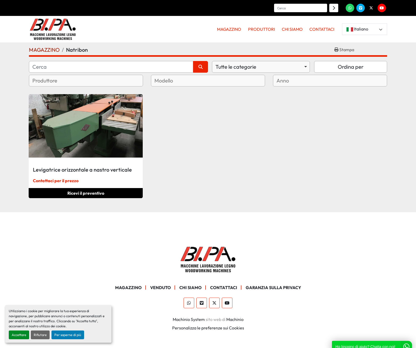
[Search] (300, 8)
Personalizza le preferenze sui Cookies (208, 327)
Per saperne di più (67, 335)
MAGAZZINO (229, 29)
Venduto (160, 287)
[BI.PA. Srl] (208, 259)
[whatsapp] (350, 8)
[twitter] (371, 8)
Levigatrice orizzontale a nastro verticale (82, 169)
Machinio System (189, 319)
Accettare (19, 335)
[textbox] (51, 81)
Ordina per (350, 66)
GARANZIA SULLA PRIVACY (273, 287)
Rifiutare (40, 335)
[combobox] (261, 67)
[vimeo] (360, 8)
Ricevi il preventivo (85, 193)
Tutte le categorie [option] (235, 66)
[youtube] (382, 8)
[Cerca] (111, 67)
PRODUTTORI (261, 29)
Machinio (235, 319)
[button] (229, 29)
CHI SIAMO (292, 29)
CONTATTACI (321, 29)
